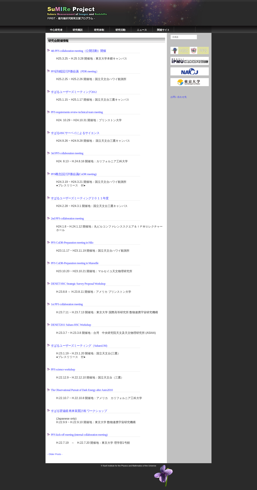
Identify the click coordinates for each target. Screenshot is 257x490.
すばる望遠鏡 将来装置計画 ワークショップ (79, 411)
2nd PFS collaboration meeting (67, 218)
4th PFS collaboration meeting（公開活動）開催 (78, 51)
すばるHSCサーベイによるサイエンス (75, 133)
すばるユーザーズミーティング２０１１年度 (80, 198)
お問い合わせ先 (178, 97)
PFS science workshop (63, 369)
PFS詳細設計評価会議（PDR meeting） (75, 71)
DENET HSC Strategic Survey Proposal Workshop (78, 283)
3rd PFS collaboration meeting (67, 153)
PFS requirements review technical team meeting (77, 112)
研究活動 (120, 29)
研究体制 (99, 29)
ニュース (142, 29)
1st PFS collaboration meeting (67, 304)
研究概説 (78, 29)
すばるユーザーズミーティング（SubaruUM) (79, 345)
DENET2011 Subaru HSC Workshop (71, 324)
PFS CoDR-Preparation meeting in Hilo (72, 242)
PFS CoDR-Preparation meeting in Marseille (75, 263)
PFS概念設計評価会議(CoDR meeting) (73, 174)
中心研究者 (56, 29)
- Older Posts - (54, 454)
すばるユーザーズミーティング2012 (74, 92)
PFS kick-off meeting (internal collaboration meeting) (79, 434)
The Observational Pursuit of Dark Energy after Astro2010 (82, 390)
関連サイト (163, 29)
